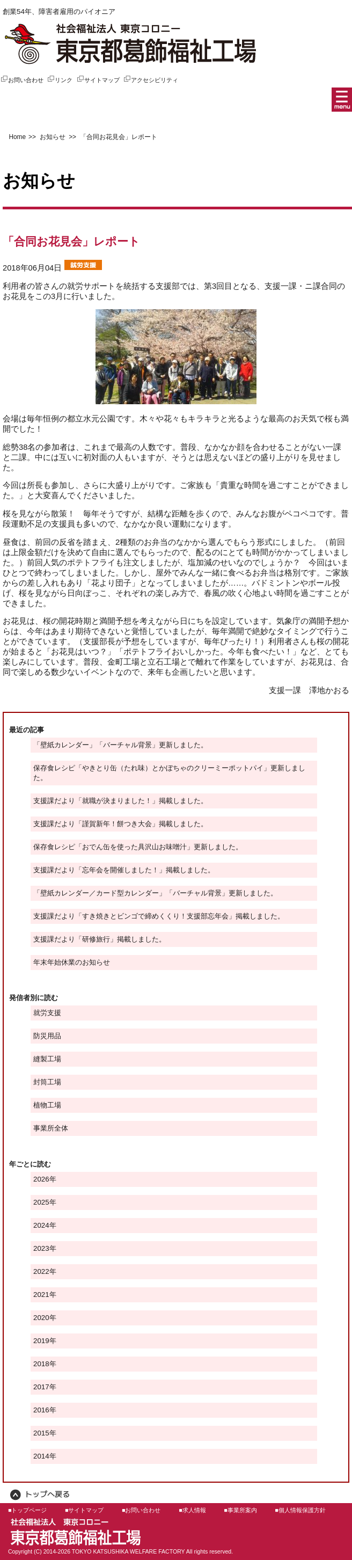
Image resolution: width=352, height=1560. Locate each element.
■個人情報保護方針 (300, 1510)
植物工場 (47, 1105)
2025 (41, 1202)
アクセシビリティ (150, 80)
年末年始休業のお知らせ (71, 962)
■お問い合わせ (141, 1510)
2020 (41, 1318)
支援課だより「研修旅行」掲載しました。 (99, 939)
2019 (41, 1341)
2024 (41, 1225)
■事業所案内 (240, 1510)
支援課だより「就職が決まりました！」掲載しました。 (120, 801)
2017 (41, 1387)
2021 (41, 1295)
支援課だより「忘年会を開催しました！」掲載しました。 (124, 870)
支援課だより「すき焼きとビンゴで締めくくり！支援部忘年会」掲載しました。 (158, 916)
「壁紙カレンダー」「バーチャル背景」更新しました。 (120, 745)
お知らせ (51, 137)
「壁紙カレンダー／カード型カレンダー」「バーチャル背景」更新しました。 (155, 893)
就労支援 (47, 1013)
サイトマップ (98, 80)
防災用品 (47, 1036)
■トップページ (27, 1510)
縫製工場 (47, 1059)
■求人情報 (192, 1510)
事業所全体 (50, 1128)
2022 (41, 1271)
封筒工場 (47, 1082)
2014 (41, 1456)
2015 (41, 1433)
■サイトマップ (84, 1510)
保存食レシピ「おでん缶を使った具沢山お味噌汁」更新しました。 (138, 847)
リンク (59, 80)
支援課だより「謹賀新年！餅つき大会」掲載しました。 (120, 824)
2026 (41, 1179)
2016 (41, 1410)
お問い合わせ (21, 80)
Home (17, 137)
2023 (41, 1248)
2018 (41, 1364)
